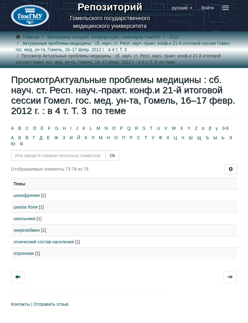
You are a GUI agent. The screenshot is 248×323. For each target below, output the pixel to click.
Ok (112, 155)
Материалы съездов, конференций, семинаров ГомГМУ (104, 37)
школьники (24, 218)
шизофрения (26, 195)
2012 (174, 37)
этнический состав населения (43, 241)
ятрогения (23, 253)
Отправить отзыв (51, 304)
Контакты (20, 304)
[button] (182, 8)
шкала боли (25, 206)
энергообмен (26, 230)
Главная (31, 37)
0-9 (225, 128)
